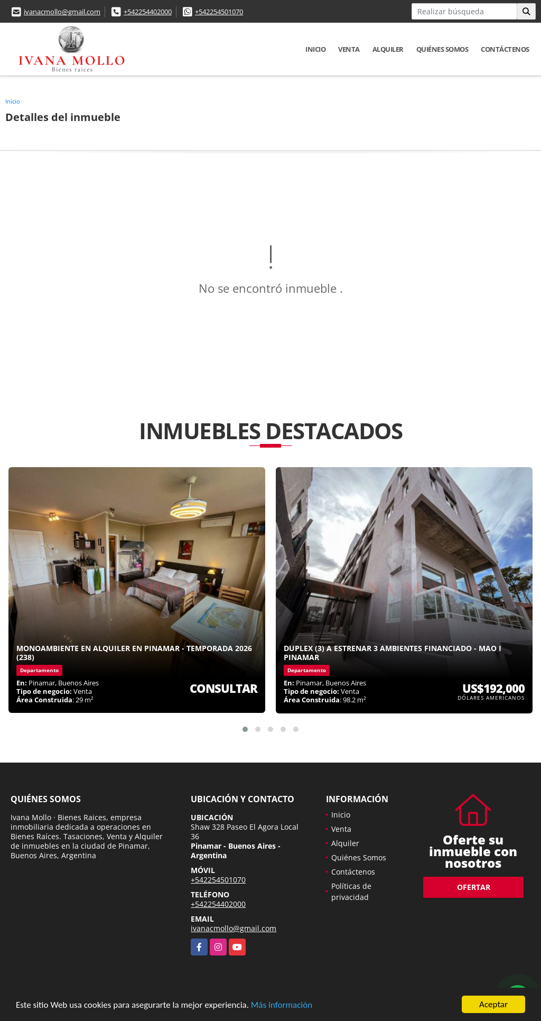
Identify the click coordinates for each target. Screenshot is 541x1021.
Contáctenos (505, 49)
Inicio (315, 49)
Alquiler (388, 49)
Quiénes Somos (442, 49)
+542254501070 (219, 11)
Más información (281, 1005)
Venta (349, 49)
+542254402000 (148, 11)
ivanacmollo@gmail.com (62, 11)
